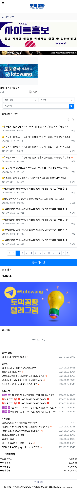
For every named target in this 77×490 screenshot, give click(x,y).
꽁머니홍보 (6, 269)
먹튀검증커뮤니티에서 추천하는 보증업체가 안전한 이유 (25, 427)
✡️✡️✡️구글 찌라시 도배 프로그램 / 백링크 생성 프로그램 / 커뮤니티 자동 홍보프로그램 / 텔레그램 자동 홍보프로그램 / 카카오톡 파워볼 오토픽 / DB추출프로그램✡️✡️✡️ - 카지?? (30, 407)
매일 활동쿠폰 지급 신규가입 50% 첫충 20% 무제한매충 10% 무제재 (33, 199)
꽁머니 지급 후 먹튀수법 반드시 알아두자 (19, 368)
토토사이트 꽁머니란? (11, 372)
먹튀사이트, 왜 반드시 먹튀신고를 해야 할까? (21, 431)
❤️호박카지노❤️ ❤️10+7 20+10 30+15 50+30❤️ (25, 399)
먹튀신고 (6, 391)
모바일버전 (38, 482)
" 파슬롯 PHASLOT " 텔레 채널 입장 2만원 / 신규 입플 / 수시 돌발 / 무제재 (36, 137)
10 (58, 253)
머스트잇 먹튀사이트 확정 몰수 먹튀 (17, 443)
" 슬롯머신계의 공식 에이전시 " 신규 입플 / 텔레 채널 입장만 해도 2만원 (34, 178)
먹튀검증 (6, 419)
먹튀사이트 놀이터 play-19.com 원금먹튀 (20, 447)
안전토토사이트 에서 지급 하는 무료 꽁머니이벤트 (23, 376)
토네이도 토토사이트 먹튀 (13, 435)
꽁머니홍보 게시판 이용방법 (14, 357)
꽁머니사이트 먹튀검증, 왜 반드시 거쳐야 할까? (22, 380)
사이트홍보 (6, 276)
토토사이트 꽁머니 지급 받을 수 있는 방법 (19, 384)
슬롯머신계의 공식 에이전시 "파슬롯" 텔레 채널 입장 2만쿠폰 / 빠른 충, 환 (35, 188)
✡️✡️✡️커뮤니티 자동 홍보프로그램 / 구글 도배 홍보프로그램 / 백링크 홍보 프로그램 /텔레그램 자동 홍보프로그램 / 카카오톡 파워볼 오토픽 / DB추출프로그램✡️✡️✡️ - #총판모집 (30, 395)
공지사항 (6, 329)
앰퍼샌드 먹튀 (8, 439)
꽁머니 (5, 364)
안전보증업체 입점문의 (9, 88)
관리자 (33, 92)
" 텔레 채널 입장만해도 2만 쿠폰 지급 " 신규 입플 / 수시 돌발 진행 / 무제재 (35, 168)
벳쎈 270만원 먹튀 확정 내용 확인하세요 (19, 423)
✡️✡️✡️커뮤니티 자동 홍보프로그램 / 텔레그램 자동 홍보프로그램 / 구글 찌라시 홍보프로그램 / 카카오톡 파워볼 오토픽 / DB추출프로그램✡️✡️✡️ (30, 411)
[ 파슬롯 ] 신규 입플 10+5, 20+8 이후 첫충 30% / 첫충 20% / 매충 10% (35, 126)
